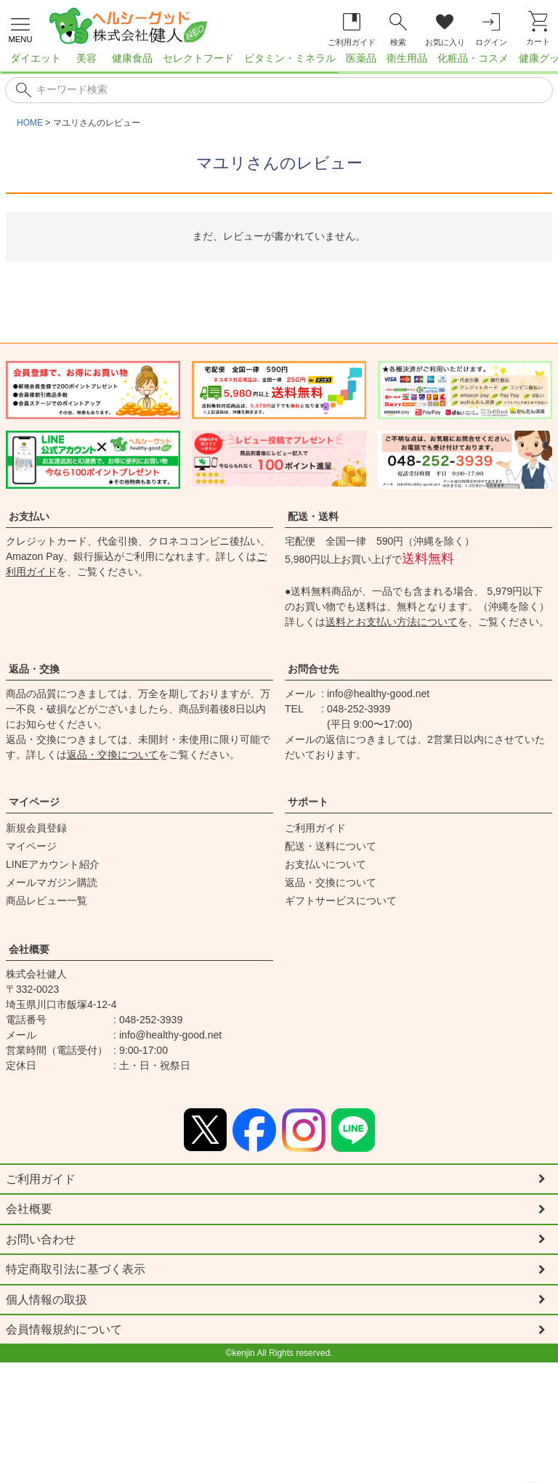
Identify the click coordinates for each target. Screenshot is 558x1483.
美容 (86, 58)
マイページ (34, 802)
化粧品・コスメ (473, 58)
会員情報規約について (64, 1331)
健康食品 (132, 58)
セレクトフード (198, 58)
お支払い (29, 516)
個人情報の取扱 (46, 1301)
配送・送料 (313, 516)
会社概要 (29, 949)
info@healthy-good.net (378, 693)
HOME (30, 123)
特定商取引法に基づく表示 (75, 1270)
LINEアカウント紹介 (53, 864)
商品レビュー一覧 (46, 900)
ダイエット (35, 58)
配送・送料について (330, 846)
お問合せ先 (313, 669)
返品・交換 (34, 669)
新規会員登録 (36, 828)
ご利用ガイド (315, 828)
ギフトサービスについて (341, 900)
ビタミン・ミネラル (290, 58)
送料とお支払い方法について (392, 621)
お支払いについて (325, 864)
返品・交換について (112, 754)
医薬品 (361, 58)
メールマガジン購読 (51, 882)
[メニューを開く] (20, 28)
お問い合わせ (41, 1240)
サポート (308, 802)
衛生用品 (407, 58)
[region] (279, 62)
